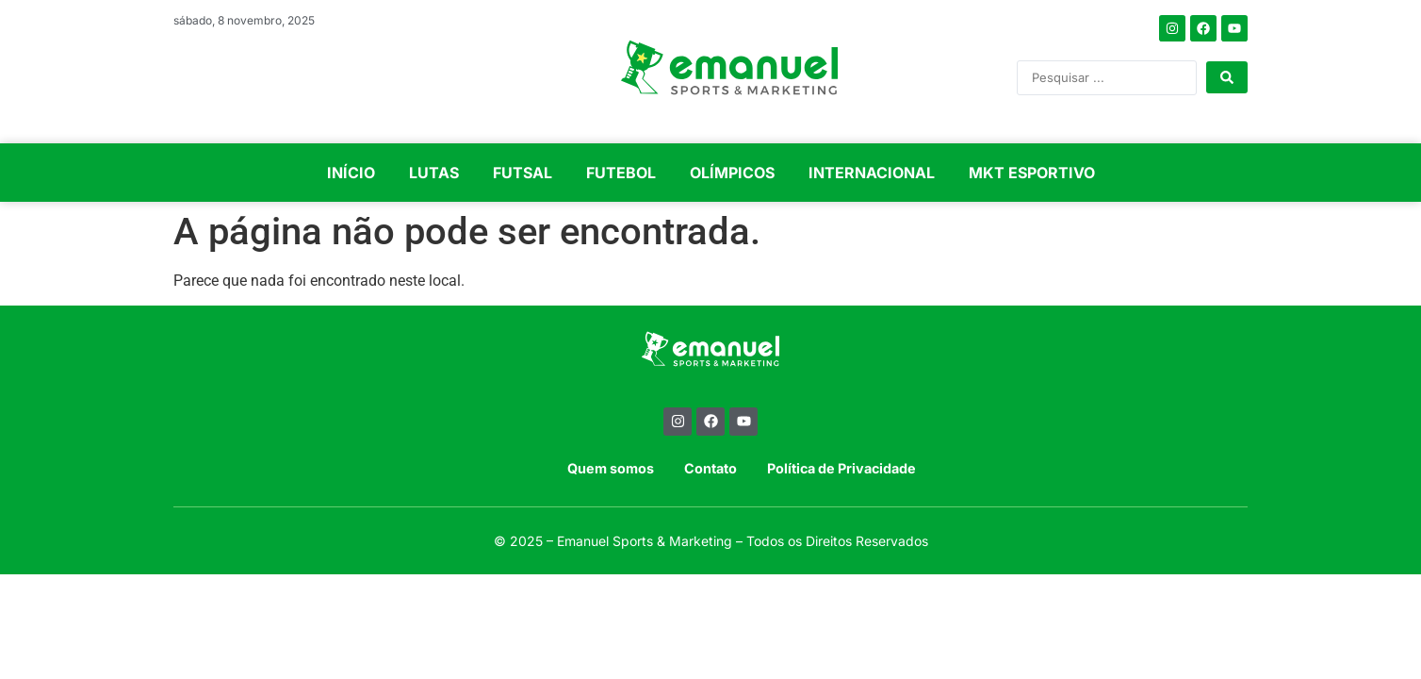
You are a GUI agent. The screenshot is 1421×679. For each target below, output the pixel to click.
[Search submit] (1227, 77)
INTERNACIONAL (871, 172)
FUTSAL (522, 172)
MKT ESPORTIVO (1032, 172)
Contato (710, 468)
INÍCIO (351, 172)
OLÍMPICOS (732, 172)
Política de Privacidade (841, 468)
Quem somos (610, 468)
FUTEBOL (621, 172)
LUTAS (434, 172)
